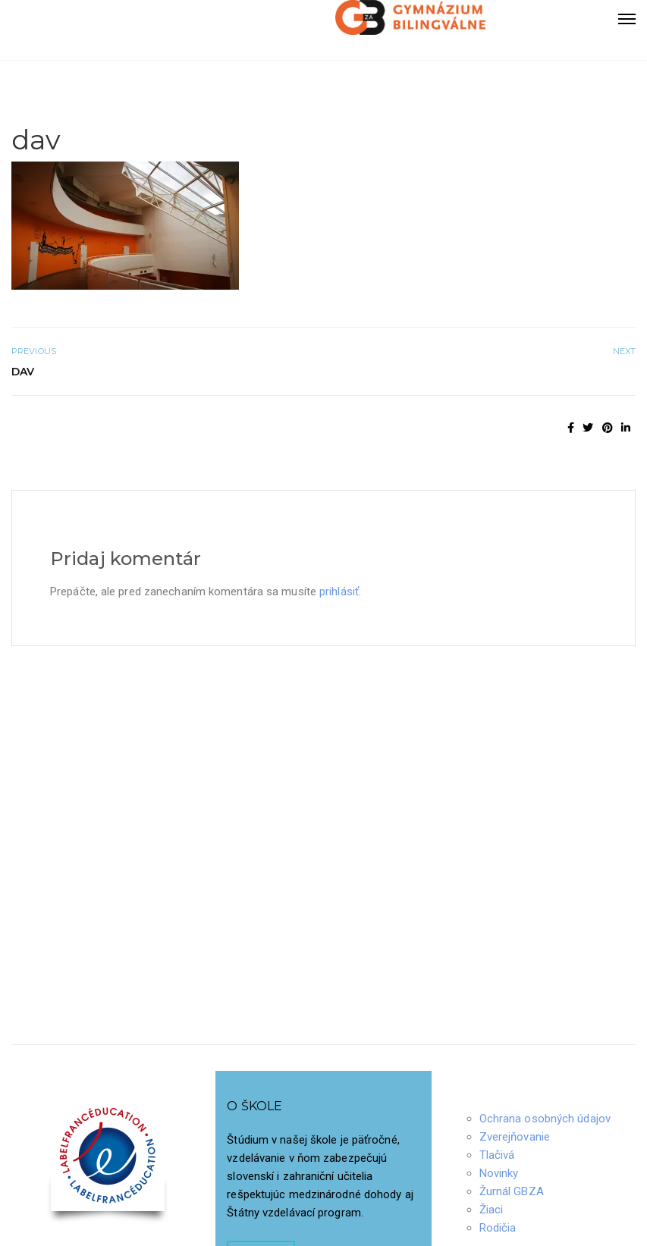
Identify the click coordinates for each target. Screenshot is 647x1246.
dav (22, 371)
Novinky (499, 1173)
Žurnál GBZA (511, 1191)
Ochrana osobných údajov (545, 1118)
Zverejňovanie (514, 1137)
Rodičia (498, 1228)
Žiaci (491, 1209)
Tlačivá (497, 1155)
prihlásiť (339, 591)
